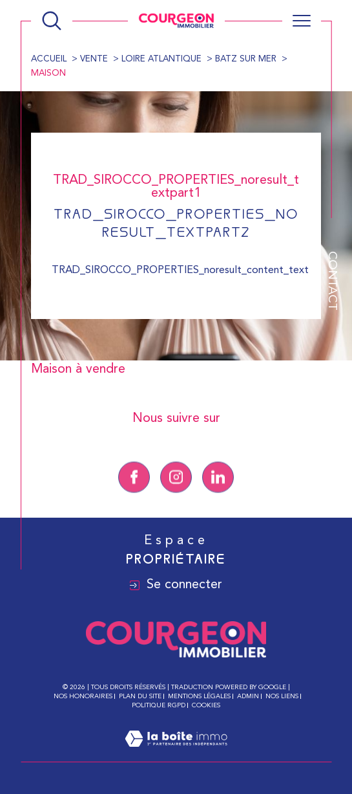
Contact (332, 281)
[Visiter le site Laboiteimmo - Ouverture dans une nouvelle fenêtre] (176, 754)
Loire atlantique (161, 59)
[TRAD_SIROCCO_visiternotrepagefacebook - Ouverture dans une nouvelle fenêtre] (134, 497)
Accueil (49, 59)
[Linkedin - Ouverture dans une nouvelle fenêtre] (218, 497)
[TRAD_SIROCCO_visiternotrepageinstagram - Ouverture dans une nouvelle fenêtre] (176, 497)
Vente (94, 59)
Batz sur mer (245, 59)
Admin (248, 696)
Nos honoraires (83, 696)
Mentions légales (199, 696)
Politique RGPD (158, 705)
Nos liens (281, 696)
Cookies (206, 705)
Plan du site (140, 696)
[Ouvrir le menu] (301, 20)
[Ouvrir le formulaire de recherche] (51, 20)
